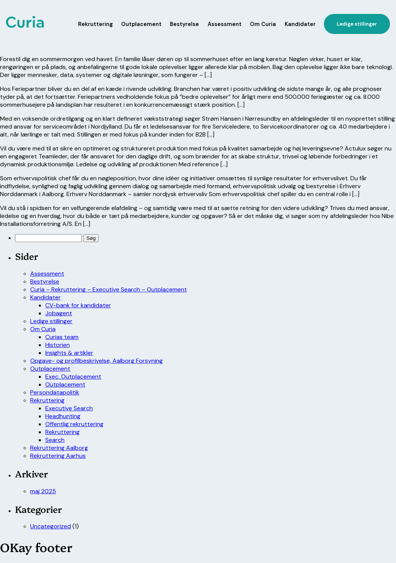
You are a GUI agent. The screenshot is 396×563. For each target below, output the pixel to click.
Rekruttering (95, 24)
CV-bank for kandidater (78, 305)
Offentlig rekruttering (74, 424)
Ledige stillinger (51, 321)
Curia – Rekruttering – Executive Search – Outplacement (108, 289)
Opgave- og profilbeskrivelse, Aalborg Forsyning (96, 361)
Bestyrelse (184, 24)
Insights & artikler (69, 353)
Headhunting (62, 416)
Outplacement (141, 24)
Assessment (225, 24)
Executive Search (69, 408)
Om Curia (263, 24)
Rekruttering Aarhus (58, 456)
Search (55, 440)
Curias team (62, 337)
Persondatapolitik (54, 392)
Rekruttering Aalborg (59, 448)
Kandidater (300, 24)
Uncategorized (50, 526)
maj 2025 (43, 491)
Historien (57, 345)
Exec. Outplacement (73, 376)
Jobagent (58, 313)
